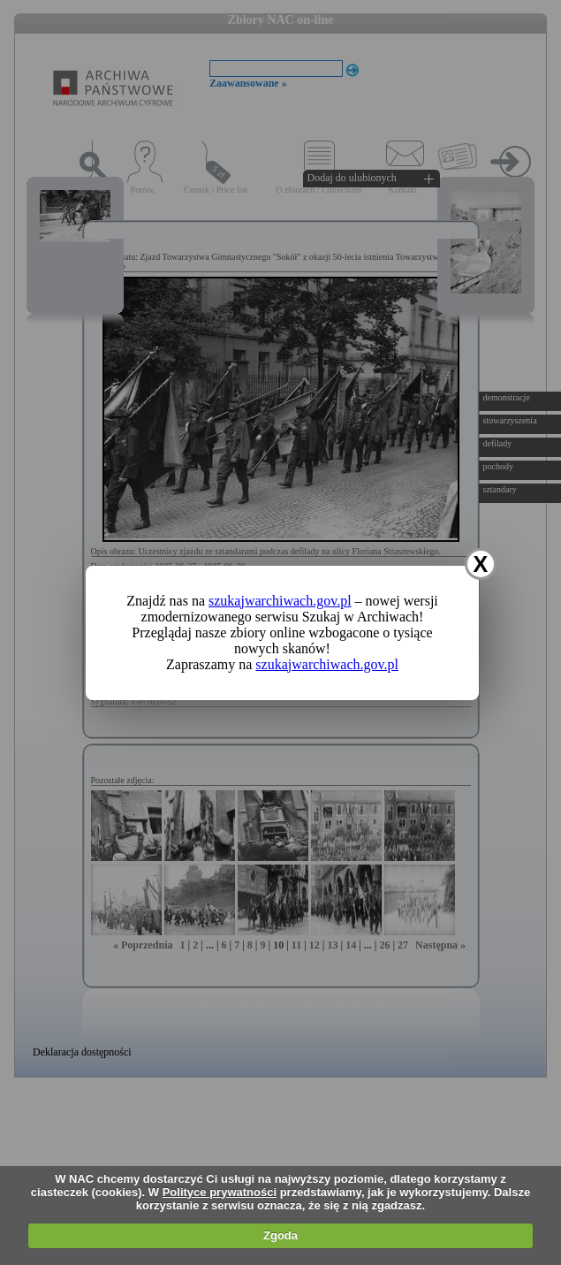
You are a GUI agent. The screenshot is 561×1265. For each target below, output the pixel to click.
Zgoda (280, 1235)
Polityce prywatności (220, 1192)
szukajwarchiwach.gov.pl (280, 600)
